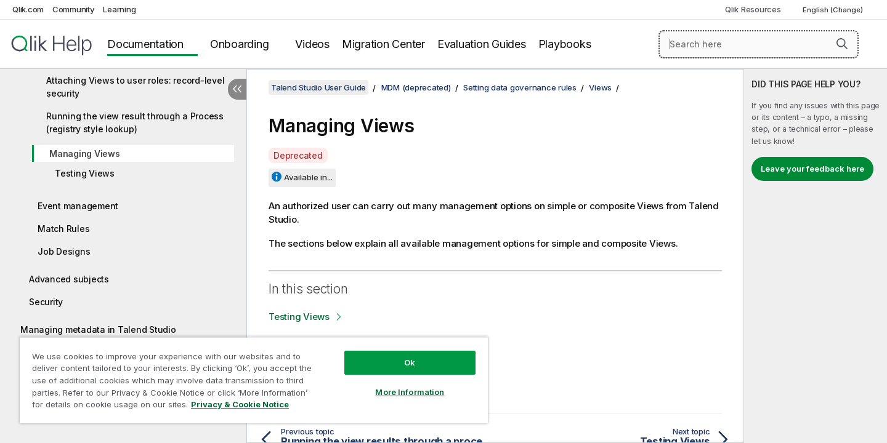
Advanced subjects (69, 279)
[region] (254, 380)
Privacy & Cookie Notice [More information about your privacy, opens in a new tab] (240, 404)
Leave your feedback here (812, 169)
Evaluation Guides (481, 44)
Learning (119, 9)
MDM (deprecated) (416, 87)
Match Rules (63, 228)
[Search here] (758, 44)
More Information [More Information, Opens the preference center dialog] (409, 392)
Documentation (145, 44)
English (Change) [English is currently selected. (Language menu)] (834, 10)
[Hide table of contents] (237, 89)
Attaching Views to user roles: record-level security (135, 86)
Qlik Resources (753, 9)
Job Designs (64, 251)
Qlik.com (28, 9)
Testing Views (85, 173)
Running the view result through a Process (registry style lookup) (135, 122)
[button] (842, 44)
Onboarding (239, 44)
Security (46, 302)
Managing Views (84, 153)
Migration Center (383, 44)
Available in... (308, 177)
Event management (78, 206)
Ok (409, 362)
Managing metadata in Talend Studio (98, 329)
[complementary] (815, 256)
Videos (312, 44)
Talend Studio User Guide (318, 87)
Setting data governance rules (520, 87)
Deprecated (298, 155)
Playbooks (564, 44)
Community (73, 9)
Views (600, 87)
